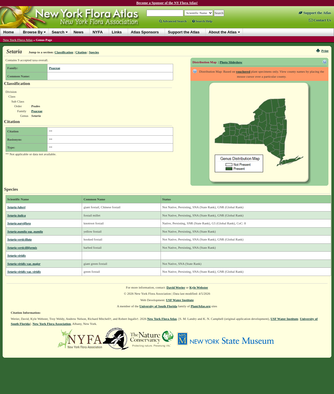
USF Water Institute (180, 300)
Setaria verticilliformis (22, 247)
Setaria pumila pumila (25, 231)
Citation (81, 52)
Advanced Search (173, 21)
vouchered (243, 71)
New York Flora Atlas (18, 40)
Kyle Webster (199, 287)
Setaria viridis (16, 255)
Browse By (32, 32)
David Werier (175, 287)
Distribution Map (204, 62)
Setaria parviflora (19, 223)
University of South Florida (158, 306)
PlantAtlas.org (201, 306)
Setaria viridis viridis (24, 271)
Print (322, 50)
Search (58, 32)
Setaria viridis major (23, 263)
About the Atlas (223, 32)
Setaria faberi (16, 207)
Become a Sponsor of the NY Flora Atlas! (167, 3)
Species (94, 52)
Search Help (202, 21)
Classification (63, 52)
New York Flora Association (52, 323)
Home (8, 32)
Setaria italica (16, 215)
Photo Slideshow (231, 62)
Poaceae (54, 68)
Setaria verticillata (19, 239)
